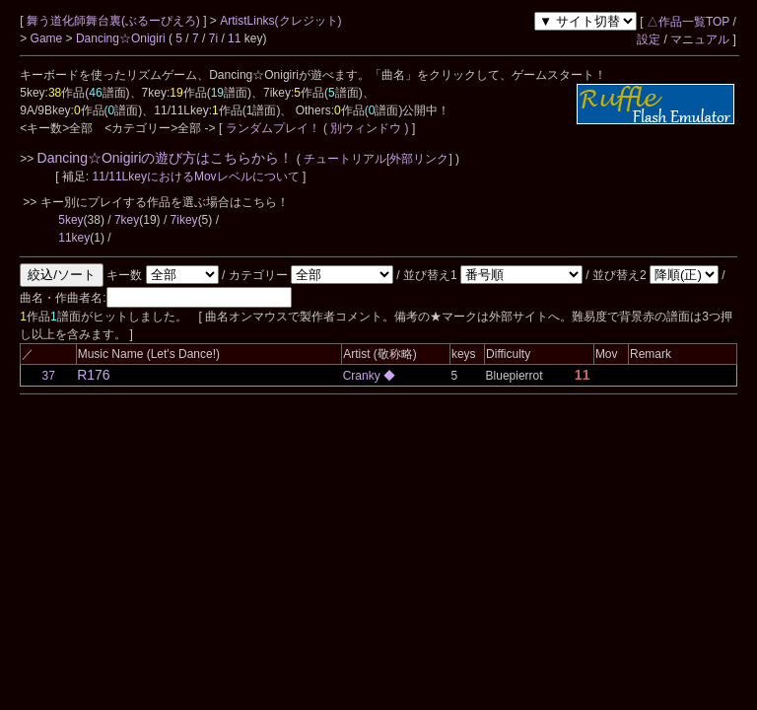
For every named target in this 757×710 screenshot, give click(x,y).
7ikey (184, 220)
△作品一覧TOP (688, 22)
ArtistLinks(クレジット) (280, 21)
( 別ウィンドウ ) (366, 128)
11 (234, 38)
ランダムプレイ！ (272, 128)
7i (213, 38)
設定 (648, 39)
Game (48, 38)
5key (70, 220)
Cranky (363, 376)
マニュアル (699, 39)
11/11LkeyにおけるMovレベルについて (198, 176)
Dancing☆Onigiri (122, 38)
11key (74, 238)
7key (126, 220)
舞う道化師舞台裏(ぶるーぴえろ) (115, 21)
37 (48, 376)
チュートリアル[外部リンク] (378, 159)
